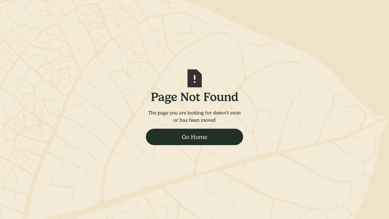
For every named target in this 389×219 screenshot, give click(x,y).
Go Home (194, 137)
